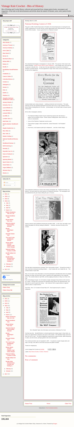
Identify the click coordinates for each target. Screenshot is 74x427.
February (8, 264)
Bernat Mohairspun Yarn (9, 230)
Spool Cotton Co (7, 162)
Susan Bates (6, 164)
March (8, 210)
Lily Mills (5, 116)
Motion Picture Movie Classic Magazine (44, 65)
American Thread (7, 45)
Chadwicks (6, 73)
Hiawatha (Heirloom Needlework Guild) (8, 98)
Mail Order (5, 121)
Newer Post (28, 403)
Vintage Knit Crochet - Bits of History (22, 6)
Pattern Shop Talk (7, 290)
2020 (6, 196)
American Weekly (7, 47)
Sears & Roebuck (7, 154)
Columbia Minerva (7, 79)
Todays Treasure (6, 275)
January (8, 266)
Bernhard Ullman (7, 58)
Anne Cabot (6, 50)
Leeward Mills (6, 113)
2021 (6, 194)
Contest (41, 351)
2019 (6, 198)
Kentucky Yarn (6, 105)
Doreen (5, 87)
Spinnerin (5, 156)
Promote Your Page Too (8, 279)
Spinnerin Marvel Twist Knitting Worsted (10, 225)
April (7, 207)
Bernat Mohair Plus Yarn (9, 220)
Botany (5, 64)
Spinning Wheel (7, 159)
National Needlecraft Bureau (10, 139)
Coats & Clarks (7, 76)
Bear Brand (32, 351)
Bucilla (37, 351)
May (7, 205)
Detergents (6, 84)
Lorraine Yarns (7, 118)
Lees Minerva (6, 110)
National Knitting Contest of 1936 (11, 250)
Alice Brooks (6, 42)
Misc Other (6, 131)
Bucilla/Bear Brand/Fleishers (10, 69)
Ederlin (5, 92)
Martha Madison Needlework (10, 124)
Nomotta (5, 148)
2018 (6, 201)
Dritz (4, 90)
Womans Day (6, 170)
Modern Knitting (7, 136)
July (7, 203)
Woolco (5, 173)
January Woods (7, 102)
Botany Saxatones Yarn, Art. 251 (11, 212)
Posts (6, 182)
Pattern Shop (6, 287)
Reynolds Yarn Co (7, 151)
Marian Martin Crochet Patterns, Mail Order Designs (10, 245)
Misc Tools (5, 133)
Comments (7, 185)
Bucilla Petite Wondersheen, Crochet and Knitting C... (10, 259)
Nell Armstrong (7, 146)
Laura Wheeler (7, 107)
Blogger (55, 423)
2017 (6, 269)
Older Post (68, 403)
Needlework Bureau (8, 143)
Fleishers (46, 351)
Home (48, 403)
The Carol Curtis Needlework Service (10, 239)
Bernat (4, 56)
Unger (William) (7, 167)
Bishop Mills (6, 61)
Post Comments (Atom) (51, 408)
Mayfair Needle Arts (8, 128)
